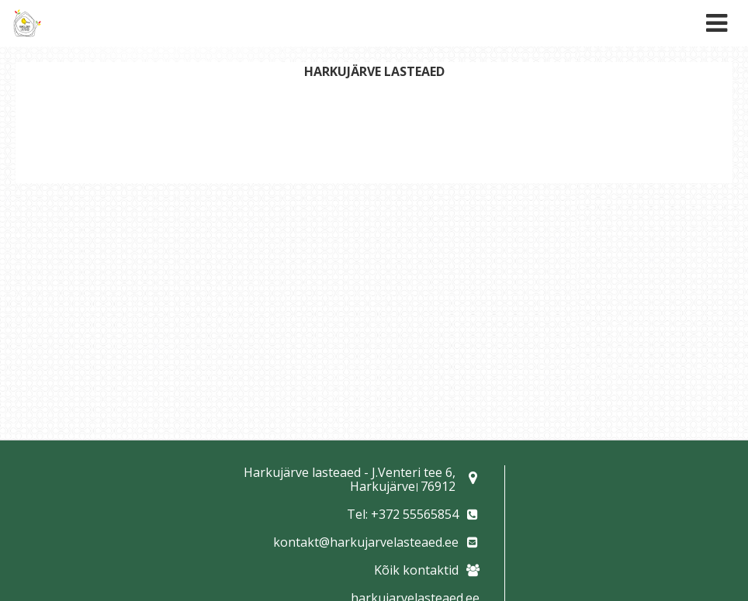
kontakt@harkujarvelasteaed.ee (366, 542)
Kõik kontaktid (416, 570)
